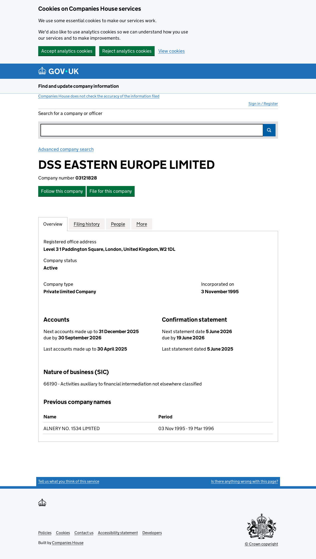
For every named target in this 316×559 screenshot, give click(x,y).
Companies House (67, 542)
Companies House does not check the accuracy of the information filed (98, 96)
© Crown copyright (261, 544)
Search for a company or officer (70, 113)
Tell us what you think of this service (68, 481)
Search (269, 130)
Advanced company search (66, 149)
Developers (152, 532)
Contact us (83, 532)
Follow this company (62, 191)
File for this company (110, 191)
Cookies (63, 532)
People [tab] (118, 224)
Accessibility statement (118, 532)
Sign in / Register (263, 103)
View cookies (171, 51)
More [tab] (141, 224)
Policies (44, 532)
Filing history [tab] (87, 224)
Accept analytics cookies (66, 51)
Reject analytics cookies (127, 51)
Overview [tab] (52, 224)
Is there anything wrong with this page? (244, 481)
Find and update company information (78, 86)
